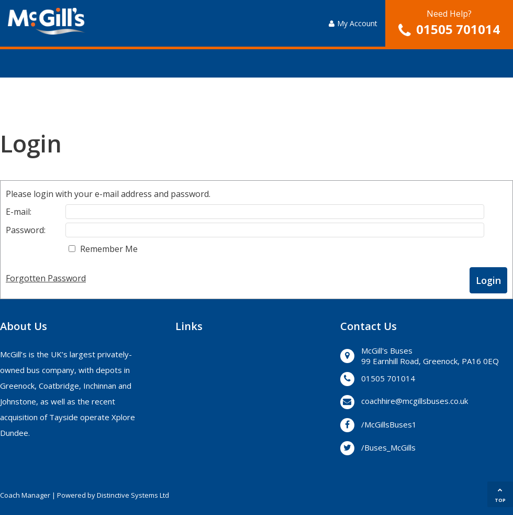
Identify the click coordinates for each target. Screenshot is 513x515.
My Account (353, 23)
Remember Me (109, 249)
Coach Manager (25, 495)
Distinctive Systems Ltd (133, 495)
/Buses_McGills (388, 447)
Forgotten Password (46, 278)
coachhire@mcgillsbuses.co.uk (414, 401)
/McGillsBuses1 (389, 424)
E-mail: (18, 211)
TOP (500, 495)
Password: (26, 230)
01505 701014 (458, 29)
